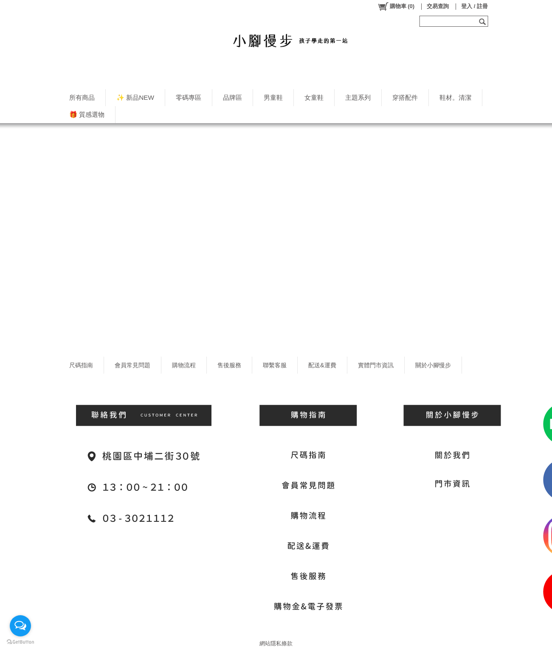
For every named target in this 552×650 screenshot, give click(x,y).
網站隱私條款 (276, 643)
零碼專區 (188, 97)
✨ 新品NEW (135, 97)
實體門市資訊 (376, 365)
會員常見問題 (132, 365)
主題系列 (358, 97)
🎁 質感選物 (86, 114)
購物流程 (184, 365)
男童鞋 (273, 97)
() (396, 6)
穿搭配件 (405, 97)
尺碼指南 (81, 365)
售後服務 (229, 365)
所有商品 (82, 97)
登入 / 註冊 (474, 6)
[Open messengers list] (20, 625)
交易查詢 (438, 6)
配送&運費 (322, 365)
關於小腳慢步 (433, 365)
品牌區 (232, 97)
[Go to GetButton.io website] (20, 641)
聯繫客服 (275, 365)
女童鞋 (314, 97)
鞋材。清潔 (455, 97)
